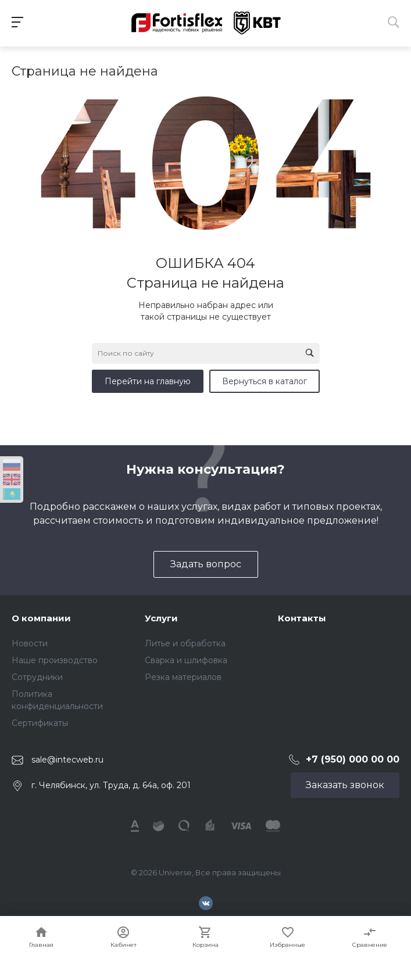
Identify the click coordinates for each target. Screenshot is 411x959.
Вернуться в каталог (264, 381)
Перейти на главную (148, 381)
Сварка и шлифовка (186, 660)
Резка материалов (183, 677)
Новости (30, 643)
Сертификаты (40, 723)
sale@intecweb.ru (67, 759)
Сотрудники (37, 677)
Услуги (161, 618)
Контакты (302, 618)
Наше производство (55, 660)
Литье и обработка (185, 643)
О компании (41, 618)
